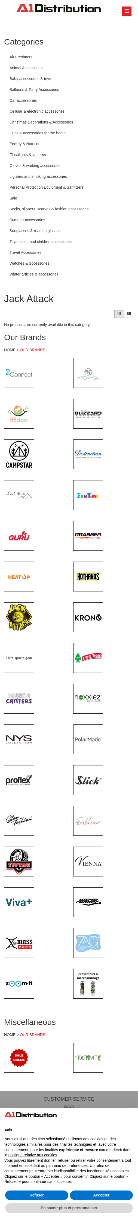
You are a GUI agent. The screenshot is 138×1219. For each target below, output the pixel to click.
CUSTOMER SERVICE (69, 1099)
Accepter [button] (101, 1195)
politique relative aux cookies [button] (32, 1155)
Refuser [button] (37, 1195)
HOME (10, 350)
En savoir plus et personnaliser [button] (69, 1208)
